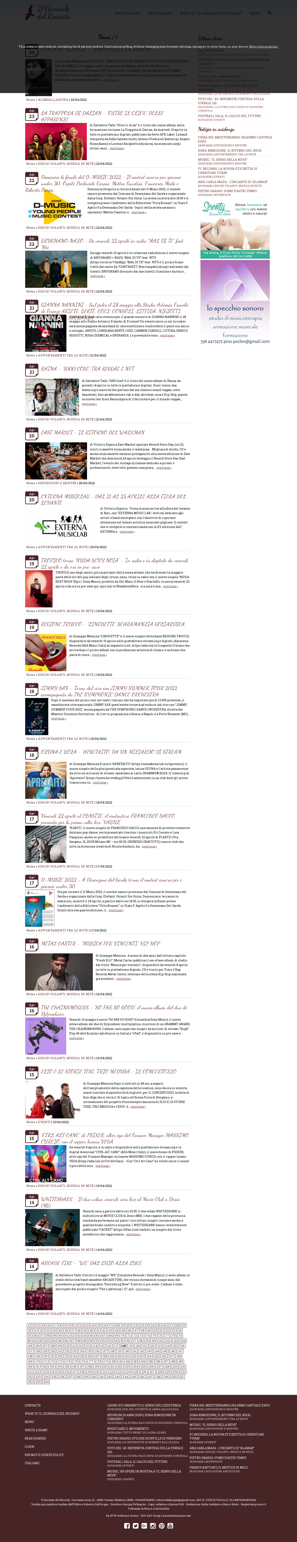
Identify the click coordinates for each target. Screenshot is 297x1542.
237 (69, 1377)
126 (182, 1346)
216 (67, 1372)
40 (91, 1330)
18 (116, 1325)
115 (102, 1346)
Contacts (33, 1405)
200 (104, 1366)
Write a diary (36, 1430)
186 (158, 1361)
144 (157, 1351)
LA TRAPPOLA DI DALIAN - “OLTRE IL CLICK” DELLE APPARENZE (102, 116)
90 (91, 1341)
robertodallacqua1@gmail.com (175, 1500)
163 (141, 1356)
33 (47, 1330)
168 (179, 1356)
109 (60, 1346)
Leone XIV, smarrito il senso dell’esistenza (148, 1407)
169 (30, 1361)
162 (134, 1356)
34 (54, 1330)
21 (134, 1325)
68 (110, 1336)
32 (41, 1330)
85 (60, 1341)
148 (30, 1356)
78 (174, 1336)
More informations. (263, 46)
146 (172, 1351)
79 (180, 1336)
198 (89, 1366)
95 (122, 1341)
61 (66, 1336)
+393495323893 (144, 1500)
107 (45, 1346)
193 (52, 1366)
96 (128, 1341)
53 (173, 1330)
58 (48, 1336)
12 (81, 1325)
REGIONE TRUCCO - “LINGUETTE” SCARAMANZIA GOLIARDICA (113, 624)
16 (104, 1325)
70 (122, 1336)
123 (159, 1346)
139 (119, 1351)
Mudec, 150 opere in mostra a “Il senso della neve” (148, 1475)
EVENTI (44, 1122)
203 (127, 1366)
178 (98, 1361)
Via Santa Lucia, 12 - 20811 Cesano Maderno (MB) (102, 1500)
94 (116, 1341)
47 (136, 1330)
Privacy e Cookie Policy (44, 1455)
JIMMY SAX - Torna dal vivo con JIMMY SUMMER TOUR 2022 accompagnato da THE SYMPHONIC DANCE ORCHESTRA (109, 691)
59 (54, 1336)
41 (97, 1330)
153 (67, 1356)
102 (168, 1341)
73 (141, 1336)
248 (157, 1377)
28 (177, 1325)
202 (119, 1366)
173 (60, 1361)
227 (151, 1372)
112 (81, 1346)
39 (85, 1330)
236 (61, 1377)
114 (95, 1346)
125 (174, 1346)
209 (175, 1366)
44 (117, 1330)
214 (52, 1372)
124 (167, 1346)
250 (173, 1377)
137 (104, 1351)
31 (35, 1330)
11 (75, 1325)
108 (52, 1346)
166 (164, 1356)
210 (182, 1366)
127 (30, 1351)
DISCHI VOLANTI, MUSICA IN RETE (66, 164)
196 (74, 1366)
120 (138, 1346)
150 (45, 1356)
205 (143, 1366)
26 (165, 1325)
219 (89, 1372)
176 (83, 1361)
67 (104, 1336)
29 (183, 1325)
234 (46, 1377)
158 (105, 1356)
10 (70, 1325)
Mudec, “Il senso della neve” (223, 159)
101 (161, 1341)
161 (127, 1356)
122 (152, 1346)
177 (90, 1361)
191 (37, 1366)
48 (142, 1330)
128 (37, 1351)
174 (67, 1361)
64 (85, 1336)
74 (148, 1336)
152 (60, 1356)
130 (52, 1351)
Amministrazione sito (177, 1515)
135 (89, 1351)
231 (183, 1372)
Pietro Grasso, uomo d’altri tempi (227, 191)
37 (72, 1330)
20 (128, 1325)
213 (44, 1372)
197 (82, 1366)
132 (67, 1351)
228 (159, 1372)
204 (135, 1366)
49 (149, 1330)
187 (165, 1361)
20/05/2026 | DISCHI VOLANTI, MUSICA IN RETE (230, 186)
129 (45, 1351)
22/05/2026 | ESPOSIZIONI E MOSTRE (222, 163)
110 (67, 1346)
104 (183, 1341)
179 (106, 1361)
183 (135, 1361)
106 (37, 1346)
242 (109, 1377)
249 (166, 1377)
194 (59, 1366)
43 (110, 1330)
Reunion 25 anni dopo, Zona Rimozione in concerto (148, 1419)
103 (175, 1341)
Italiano (32, 1463)
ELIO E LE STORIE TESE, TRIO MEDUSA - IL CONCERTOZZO (109, 1071)
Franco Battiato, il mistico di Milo (231, 1469)
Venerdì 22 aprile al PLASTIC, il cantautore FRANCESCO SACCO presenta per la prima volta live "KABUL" (108, 818)
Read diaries (35, 1438)
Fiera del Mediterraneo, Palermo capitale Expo (231, 1407)
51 (161, 1330)
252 (30, 1382)
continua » (117, 148)
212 (37, 1372)
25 (158, 1325)
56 (35, 1336)
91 (97, 1341)
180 (114, 1361)
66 (97, 1336)
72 (135, 1336)
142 (141, 1351)
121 (145, 1346)
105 (30, 1346)
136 (97, 1351)
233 (38, 1377)
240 (93, 1377)
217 (74, 1372)
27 (171, 1325)
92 (103, 1341)
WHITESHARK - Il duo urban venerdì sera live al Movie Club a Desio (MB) (110, 1202)
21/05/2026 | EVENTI (211, 176)
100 (154, 1341)
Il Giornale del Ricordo (55, 1500)
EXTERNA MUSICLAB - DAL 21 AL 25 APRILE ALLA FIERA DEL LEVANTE (113, 499)
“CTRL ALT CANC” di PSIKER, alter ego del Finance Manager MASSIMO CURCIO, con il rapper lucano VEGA (115, 1138)
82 (41, 1341)
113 (88, 1346)
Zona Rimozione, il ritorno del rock (230, 150)
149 (37, 1356)
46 (129, 1330)
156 (89, 1356)
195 (67, 1366)
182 (128, 1361)
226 (143, 1372)
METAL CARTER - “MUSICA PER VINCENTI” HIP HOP (100, 943)
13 (87, 1325)
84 (54, 1341)
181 (121, 1361)
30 (29, 1330)
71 (128, 1336)
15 (98, 1325)
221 (105, 1372)
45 (123, 1330)
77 (167, 1336)
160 (119, 1356)
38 (79, 1330)
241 (101, 1377)
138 (112, 1351)
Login (29, 1447)
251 (181, 1377)
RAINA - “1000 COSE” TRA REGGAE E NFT (87, 368)
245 (133, 1377)
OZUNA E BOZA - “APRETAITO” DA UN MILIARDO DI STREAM (111, 752)
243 (117, 1377)
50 (155, 1330)
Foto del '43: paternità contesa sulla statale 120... (148, 1452)
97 (134, 1341)
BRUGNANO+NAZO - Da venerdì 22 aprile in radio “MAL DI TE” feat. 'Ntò (112, 243)
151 (53, 1356)
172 (52, 1361)
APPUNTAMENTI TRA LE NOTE (63, 355)
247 (149, 1377)
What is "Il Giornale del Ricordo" (52, 1414)
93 (109, 1341)
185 (150, 1361)
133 (74, 1351)
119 (130, 1346)
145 (165, 1351)
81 (35, 1341)
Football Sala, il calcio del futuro (235, 118)
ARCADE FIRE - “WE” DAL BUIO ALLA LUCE (91, 1263)
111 (74, 1346)
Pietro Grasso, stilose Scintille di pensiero (148, 1440)
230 (175, 1372)
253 (38, 1382)
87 (72, 1341)
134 (82, 1351)
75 (154, 1336)
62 (72, 1336)
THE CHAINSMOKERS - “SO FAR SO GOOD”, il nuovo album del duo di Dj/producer (114, 1010)
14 (92, 1325)
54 (180, 1330)
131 (60, 1351)
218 (82, 1372)
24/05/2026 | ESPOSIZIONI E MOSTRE (222, 145)
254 (46, 1382)
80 (29, 1341)
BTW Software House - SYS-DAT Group (135, 1515)
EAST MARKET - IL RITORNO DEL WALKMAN (93, 432)
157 (97, 1356)
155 (82, 1356)
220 (97, 1372)
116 (109, 1346)
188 (173, 1361)
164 (149, 1356)
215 (59, 1372)
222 (112, 1372)
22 (140, 1325)
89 (85, 1341)
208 (167, 1366)
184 (143, 1361)
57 (42, 1336)
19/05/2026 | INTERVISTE (214, 195)
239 (85, 1377)
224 (128, 1372)
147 (180, 1351)
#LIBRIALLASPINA (53, 100)
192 (44, 1366)
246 (141, 1377)
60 (60, 1336)
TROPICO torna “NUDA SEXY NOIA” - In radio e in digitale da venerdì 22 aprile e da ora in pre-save (114, 563)
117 (116, 1346)
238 (77, 1377)
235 (54, 1377)
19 (122, 1325)
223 (120, 1372)
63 (78, 1336)
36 (66, 1330)
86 (66, 1341)
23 (146, 1325)
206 (151, 1366)
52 (167, 1330)
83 (47, 1341)
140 (127, 1351)
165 (156, 1356)
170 (37, 1361)
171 (45, 1361)
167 (171, 1356)
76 (161, 1336)
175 (75, 1361)
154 (74, 1356)
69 (116, 1336)
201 (112, 1366)
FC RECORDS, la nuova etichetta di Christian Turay (231, 1438)
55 (29, 1336)
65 (91, 1336)
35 (60, 1330)
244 (125, 1377)
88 (79, 1341)
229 (167, 1372)
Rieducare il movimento (148, 1430)
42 (104, 1330)
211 (30, 1372)
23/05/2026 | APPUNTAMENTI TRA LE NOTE (227, 154)
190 (30, 1366)
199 (97, 1366)
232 (30, 1377)
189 (180, 1361)
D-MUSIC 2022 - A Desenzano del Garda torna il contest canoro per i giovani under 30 (111, 882)
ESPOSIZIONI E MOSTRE (57, 483)
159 (112, 1356)
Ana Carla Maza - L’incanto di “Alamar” (233, 182)
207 (159, 1366)
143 (149, 1351)
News (30, 100)
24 (152, 1325)
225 (136, 1372)
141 (134, 1351)
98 (141, 1341)
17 (110, 1325)
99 (147, 1341)
